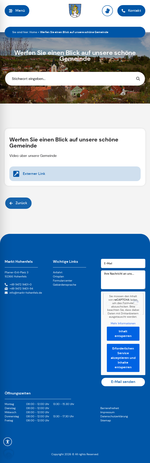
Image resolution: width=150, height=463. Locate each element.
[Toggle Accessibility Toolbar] (7, 441)
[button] (8, 454)
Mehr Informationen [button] (123, 323)
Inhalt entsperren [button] (123, 333)
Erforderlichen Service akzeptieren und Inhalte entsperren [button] (123, 357)
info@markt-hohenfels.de (26, 292)
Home (33, 32)
